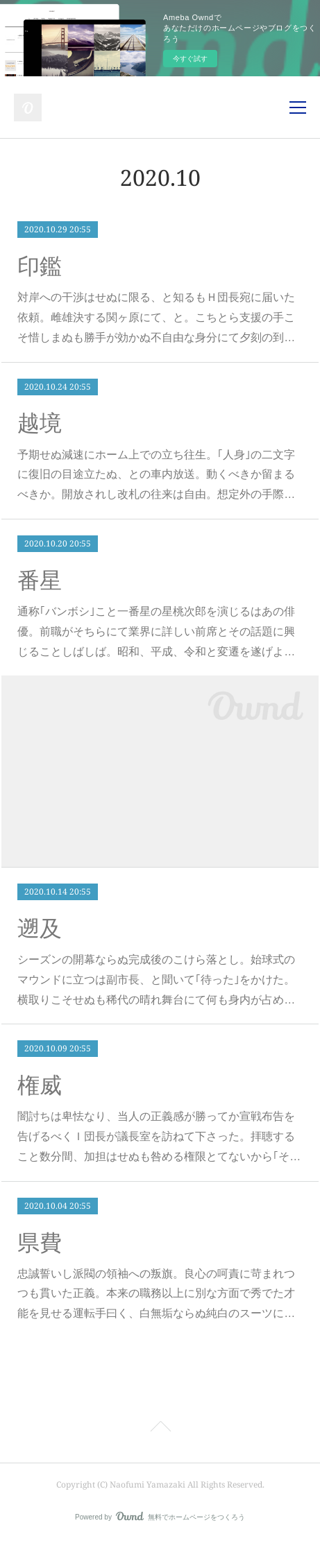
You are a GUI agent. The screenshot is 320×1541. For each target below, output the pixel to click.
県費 (39, 1242)
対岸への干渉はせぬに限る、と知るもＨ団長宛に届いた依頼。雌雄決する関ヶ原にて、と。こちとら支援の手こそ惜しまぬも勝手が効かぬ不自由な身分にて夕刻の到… (156, 317)
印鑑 (39, 266)
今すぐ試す (190, 58)
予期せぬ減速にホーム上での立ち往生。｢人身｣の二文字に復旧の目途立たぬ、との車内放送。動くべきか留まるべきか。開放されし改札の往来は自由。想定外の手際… (156, 475)
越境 (39, 423)
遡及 (39, 928)
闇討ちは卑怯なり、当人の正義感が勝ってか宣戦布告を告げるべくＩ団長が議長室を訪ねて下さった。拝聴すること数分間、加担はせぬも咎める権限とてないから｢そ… (159, 1136)
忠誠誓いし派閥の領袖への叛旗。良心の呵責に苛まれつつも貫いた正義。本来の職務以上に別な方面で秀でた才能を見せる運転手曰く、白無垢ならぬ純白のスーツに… (156, 1294)
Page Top (160, 1428)
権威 (39, 1085)
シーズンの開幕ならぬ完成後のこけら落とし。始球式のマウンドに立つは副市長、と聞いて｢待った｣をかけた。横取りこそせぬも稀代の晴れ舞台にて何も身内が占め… (156, 980)
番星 (39, 580)
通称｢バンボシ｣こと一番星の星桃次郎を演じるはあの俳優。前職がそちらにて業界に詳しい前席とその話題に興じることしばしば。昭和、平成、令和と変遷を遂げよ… (156, 631)
